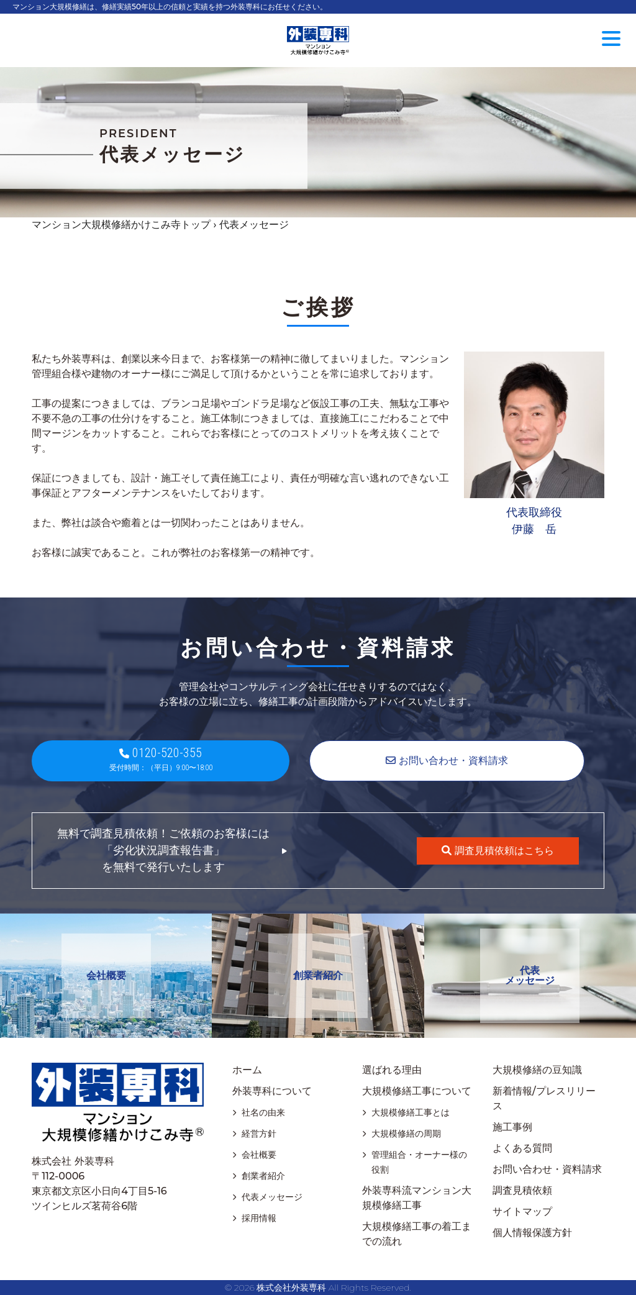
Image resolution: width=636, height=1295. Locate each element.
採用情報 (259, 1218)
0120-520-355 (160, 759)
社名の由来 (263, 1112)
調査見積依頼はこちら (497, 851)
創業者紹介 (318, 975)
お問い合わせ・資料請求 (547, 1169)
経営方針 (259, 1133)
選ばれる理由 (392, 1070)
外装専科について (272, 1091)
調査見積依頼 (522, 1190)
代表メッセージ (530, 975)
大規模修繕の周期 (406, 1133)
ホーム (247, 1070)
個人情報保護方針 (532, 1232)
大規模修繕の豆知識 (537, 1070)
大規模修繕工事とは (410, 1112)
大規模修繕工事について (416, 1091)
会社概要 (106, 975)
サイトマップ (522, 1211)
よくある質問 (522, 1148)
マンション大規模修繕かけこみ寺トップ (121, 224)
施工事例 (512, 1127)
